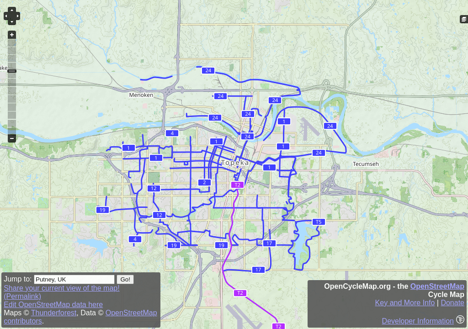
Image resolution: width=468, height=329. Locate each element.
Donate (452, 303)
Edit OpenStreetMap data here (53, 304)
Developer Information (418, 321)
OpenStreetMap (437, 286)
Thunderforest (54, 313)
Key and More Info (405, 303)
